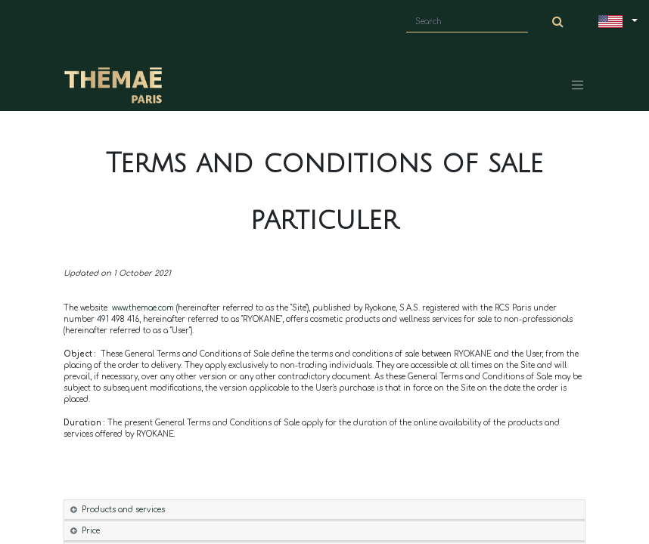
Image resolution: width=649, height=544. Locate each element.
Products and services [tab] (123, 509)
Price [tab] (91, 531)
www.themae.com (144, 308)
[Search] (558, 22)
